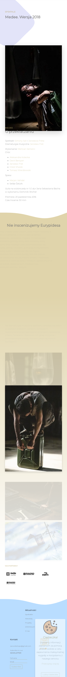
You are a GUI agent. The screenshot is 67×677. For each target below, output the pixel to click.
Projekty (28, 623)
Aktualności (30, 610)
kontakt (14, 640)
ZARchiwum (30, 627)
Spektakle (29, 614)
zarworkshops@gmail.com (20, 646)
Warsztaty (28, 619)
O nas (27, 631)
